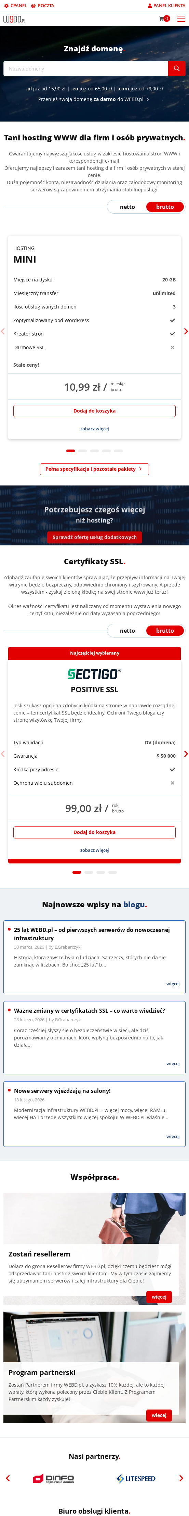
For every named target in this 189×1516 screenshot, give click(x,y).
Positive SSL (94, 681)
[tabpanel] (94, 337)
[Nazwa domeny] (85, 68)
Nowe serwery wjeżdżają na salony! (62, 1091)
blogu (134, 904)
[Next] (186, 331)
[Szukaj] (177, 68)
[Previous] (3, 331)
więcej (173, 984)
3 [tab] (100, 872)
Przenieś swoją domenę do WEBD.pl (94, 99)
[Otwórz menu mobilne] (181, 18)
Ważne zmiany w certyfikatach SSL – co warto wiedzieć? (89, 1010)
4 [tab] (112, 872)
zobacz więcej (94, 429)
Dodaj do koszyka (94, 410)
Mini (94, 254)
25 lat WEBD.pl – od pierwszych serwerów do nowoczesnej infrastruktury (92, 934)
